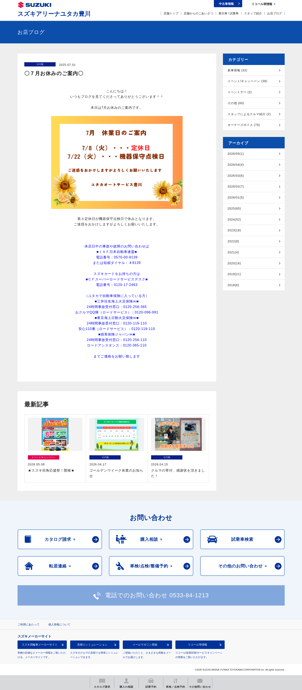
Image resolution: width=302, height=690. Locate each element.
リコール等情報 (197, 644)
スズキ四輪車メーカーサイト (39, 644)
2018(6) (233, 285)
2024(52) (234, 219)
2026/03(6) (236, 175)
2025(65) (234, 208)
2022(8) (233, 241)
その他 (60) (236, 103)
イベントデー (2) (240, 92)
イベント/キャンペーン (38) (248, 81)
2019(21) (234, 274)
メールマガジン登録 (145, 644)
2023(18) (234, 230)
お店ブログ (274, 13)
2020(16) (234, 263)
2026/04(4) (236, 164)
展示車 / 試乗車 (229, 13)
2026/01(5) (236, 197)
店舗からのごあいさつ (198, 13)
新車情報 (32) (237, 70)
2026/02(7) (236, 186)
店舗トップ (171, 13)
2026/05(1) (236, 153)
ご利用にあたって (29, 624)
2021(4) (233, 252)
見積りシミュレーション (92, 644)
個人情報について (59, 624)
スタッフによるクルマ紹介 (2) (249, 114)
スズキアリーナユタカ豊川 (54, 14)
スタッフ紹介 (253, 13)
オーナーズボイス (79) (244, 125)
